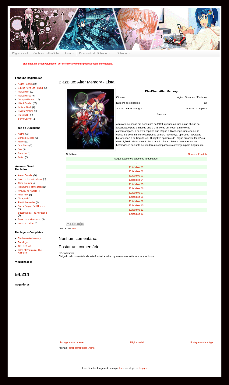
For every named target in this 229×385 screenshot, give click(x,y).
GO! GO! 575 (24, 246)
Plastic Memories (26, 202)
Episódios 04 (136, 179)
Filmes (21, 141)
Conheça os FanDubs (46, 53)
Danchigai (23, 242)
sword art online (26, 223)
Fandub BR (24, 91)
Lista (74, 228)
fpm (121, 368)
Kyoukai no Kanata (27, 191)
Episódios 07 (136, 192)
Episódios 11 (136, 209)
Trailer (21, 157)
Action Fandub (25, 84)
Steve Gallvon (25, 118)
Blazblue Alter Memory (29, 238)
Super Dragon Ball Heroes (31, 206)
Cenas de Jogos (26, 138)
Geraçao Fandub (197, 154)
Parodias (22, 153)
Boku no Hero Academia (30, 179)
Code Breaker (25, 183)
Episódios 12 (136, 213)
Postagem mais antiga (201, 342)
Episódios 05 (136, 184)
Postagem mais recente (71, 342)
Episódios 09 (136, 201)
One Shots (23, 145)
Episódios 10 (136, 205)
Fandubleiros (24, 95)
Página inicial (20, 53)
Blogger (143, 368)
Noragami (23, 198)
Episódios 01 (136, 167)
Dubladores (124, 53)
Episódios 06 (136, 188)
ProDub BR (24, 115)
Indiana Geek (24, 107)
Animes (69, 53)
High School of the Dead (30, 187)
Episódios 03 (136, 175)
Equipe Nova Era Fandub (31, 88)
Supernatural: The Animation (32, 213)
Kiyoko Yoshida (25, 111)
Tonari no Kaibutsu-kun (29, 219)
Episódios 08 (136, 196)
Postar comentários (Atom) (81, 348)
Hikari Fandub (25, 103)
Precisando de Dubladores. (95, 53)
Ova (20, 149)
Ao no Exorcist (25, 175)
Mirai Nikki (23, 194)
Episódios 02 (136, 171)
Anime (21, 134)
